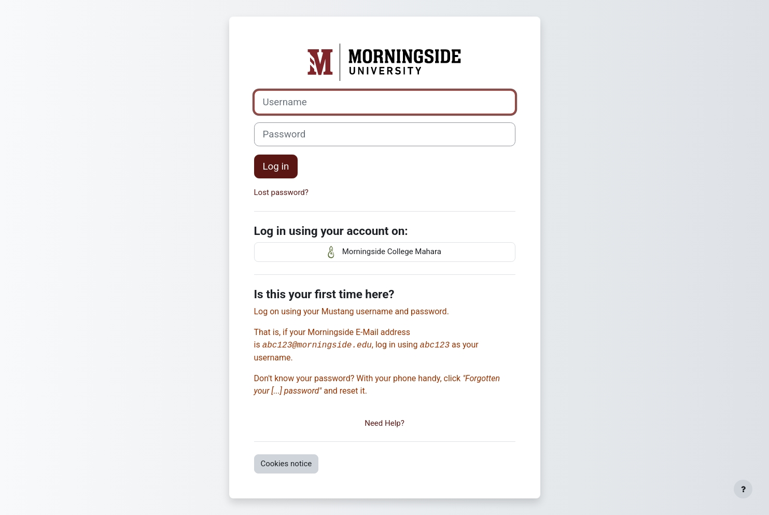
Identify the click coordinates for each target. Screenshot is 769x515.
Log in (276, 166)
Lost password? (281, 192)
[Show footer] (743, 489)
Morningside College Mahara (384, 252)
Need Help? (384, 423)
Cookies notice (286, 463)
